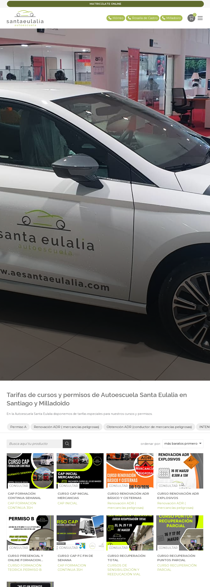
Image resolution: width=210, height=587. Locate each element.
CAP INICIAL (67, 503)
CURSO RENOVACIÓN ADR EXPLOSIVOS (178, 496)
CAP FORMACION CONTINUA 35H (22, 505)
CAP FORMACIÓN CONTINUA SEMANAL (24, 496)
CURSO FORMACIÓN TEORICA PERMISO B (25, 567)
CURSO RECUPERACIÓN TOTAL (126, 558)
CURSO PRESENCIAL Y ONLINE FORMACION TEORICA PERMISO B (25, 558)
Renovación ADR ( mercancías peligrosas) (125, 505)
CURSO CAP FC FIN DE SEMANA (75, 558)
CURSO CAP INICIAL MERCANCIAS (73, 496)
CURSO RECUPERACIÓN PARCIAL (177, 567)
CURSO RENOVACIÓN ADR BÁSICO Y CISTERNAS (128, 496)
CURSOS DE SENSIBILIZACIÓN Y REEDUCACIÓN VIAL (123, 569)
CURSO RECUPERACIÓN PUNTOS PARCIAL (176, 558)
